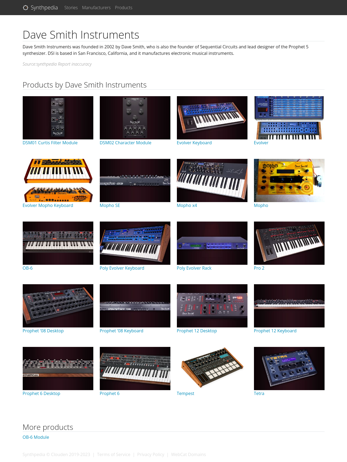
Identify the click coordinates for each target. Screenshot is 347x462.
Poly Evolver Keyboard (122, 268)
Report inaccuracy (75, 64)
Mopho (261, 205)
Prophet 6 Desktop (41, 393)
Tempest (185, 393)
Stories (71, 8)
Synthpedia (40, 7)
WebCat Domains (188, 454)
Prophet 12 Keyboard (275, 331)
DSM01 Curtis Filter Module (50, 143)
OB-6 (28, 268)
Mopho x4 (187, 205)
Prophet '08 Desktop (43, 331)
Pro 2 (259, 268)
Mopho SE (110, 205)
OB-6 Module (36, 437)
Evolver (261, 143)
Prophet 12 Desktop (197, 331)
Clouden (59, 454)
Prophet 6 (110, 393)
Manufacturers (96, 8)
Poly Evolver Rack (194, 268)
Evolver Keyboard (194, 143)
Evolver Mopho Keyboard (48, 205)
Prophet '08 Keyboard (122, 331)
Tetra (259, 393)
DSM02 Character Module (125, 143)
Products (123, 8)
